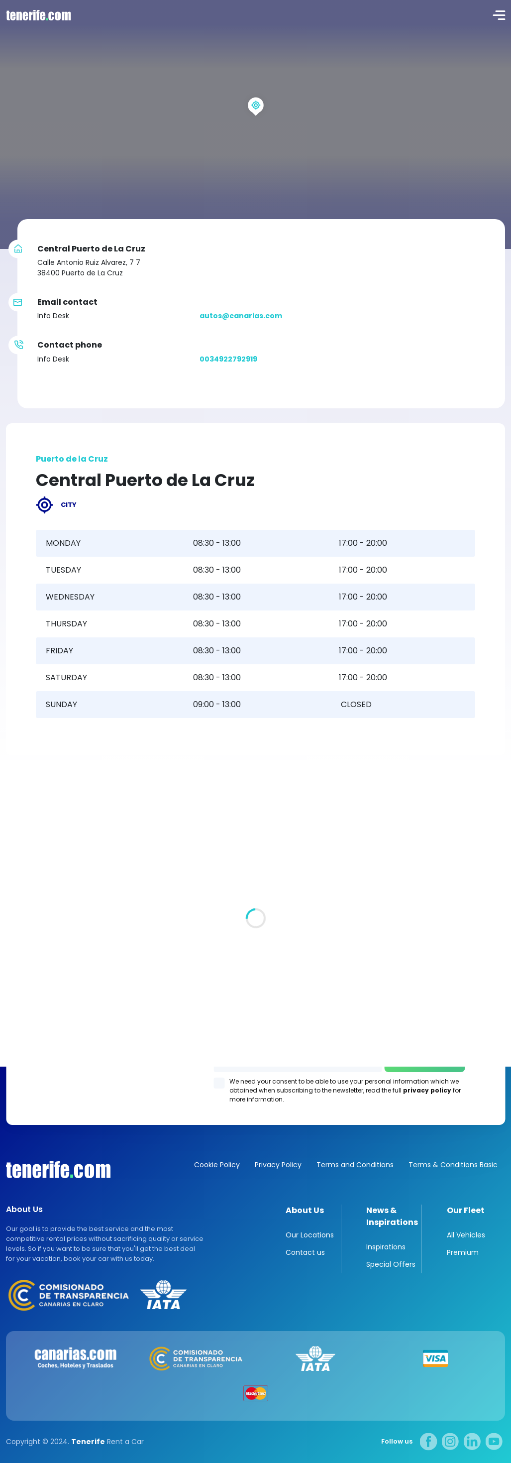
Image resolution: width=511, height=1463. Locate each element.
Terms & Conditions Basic (453, 1165)
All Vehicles (466, 1235)
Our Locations (310, 1235)
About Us (305, 1210)
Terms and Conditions (355, 1165)
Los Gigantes (255, 1043)
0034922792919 (228, 359)
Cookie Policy (217, 1165)
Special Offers (390, 1264)
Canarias (58, 1170)
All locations (28, 896)
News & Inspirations (392, 1216)
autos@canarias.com (241, 316)
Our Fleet (466, 1210)
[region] (255, 124)
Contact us (305, 1252)
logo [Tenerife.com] (37, 15)
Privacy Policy (278, 1165)
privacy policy (427, 1090)
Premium (463, 1252)
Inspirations (386, 1247)
